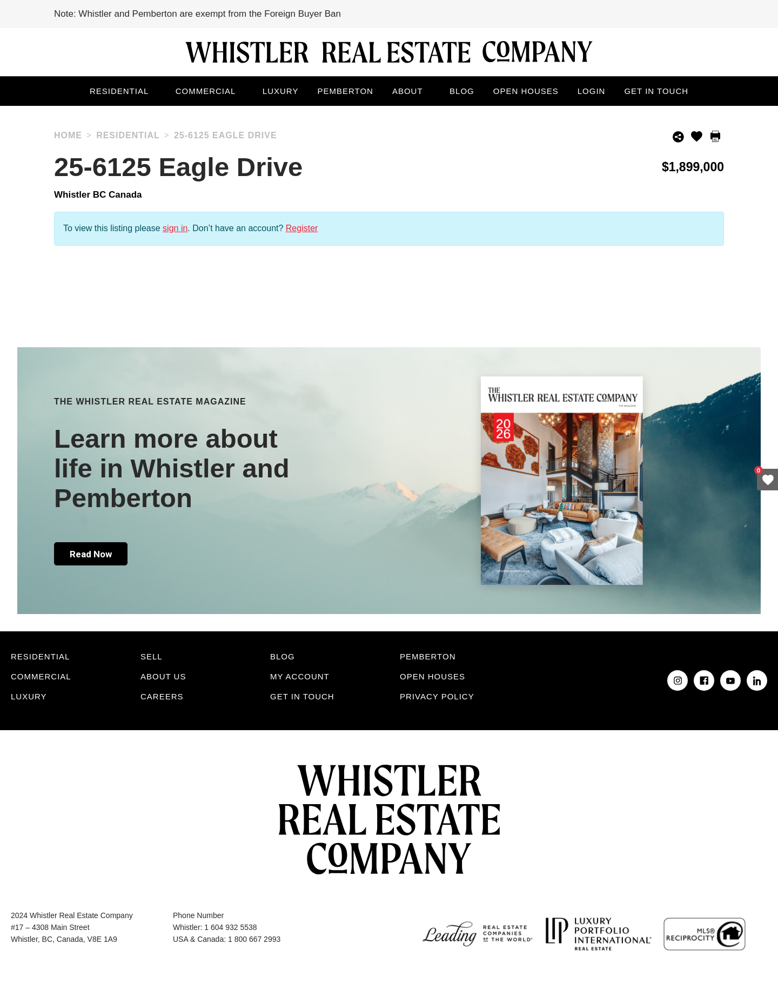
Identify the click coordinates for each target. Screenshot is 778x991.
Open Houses (526, 91)
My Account (300, 676)
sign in (175, 228)
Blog (462, 91)
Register (302, 228)
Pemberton (345, 91)
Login (592, 91)
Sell (151, 656)
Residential (119, 91)
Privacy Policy (437, 696)
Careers (162, 696)
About (407, 91)
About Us (163, 676)
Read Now (91, 554)
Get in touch (656, 91)
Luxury (281, 91)
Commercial (206, 91)
